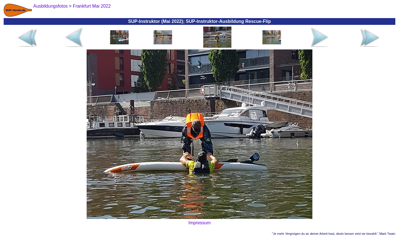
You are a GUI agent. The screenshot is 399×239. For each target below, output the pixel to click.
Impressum (199, 222)
